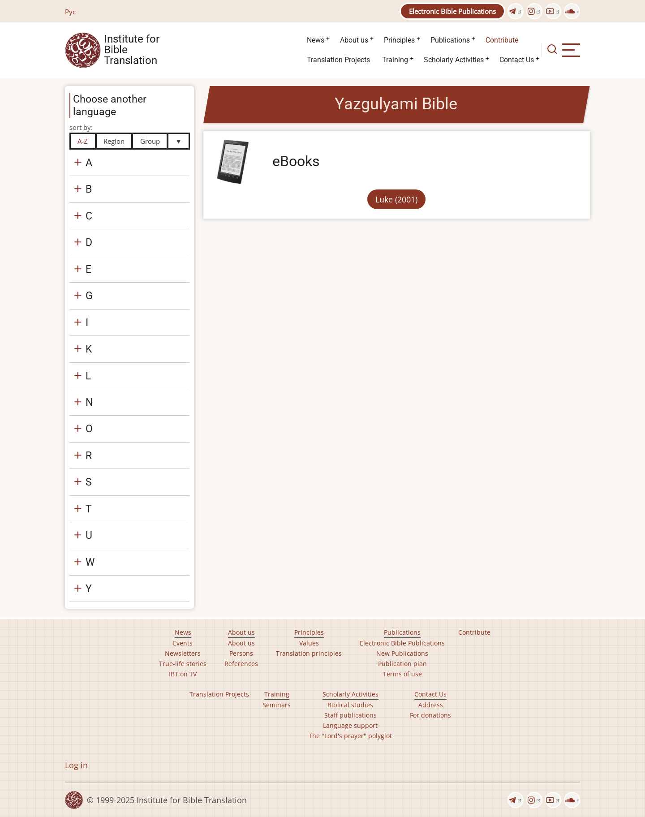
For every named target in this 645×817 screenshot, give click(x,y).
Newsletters (183, 653)
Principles (399, 40)
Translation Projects (338, 60)
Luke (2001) (396, 199)
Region (114, 141)
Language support (350, 725)
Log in (76, 765)
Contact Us (516, 60)
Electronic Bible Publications (452, 11)
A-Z (82, 141)
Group (150, 141)
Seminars (276, 705)
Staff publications (350, 715)
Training (395, 60)
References (241, 663)
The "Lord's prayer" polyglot (350, 735)
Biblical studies (350, 705)
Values (309, 643)
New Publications (402, 653)
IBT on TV (183, 674)
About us (354, 40)
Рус (70, 11)
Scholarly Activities (454, 60)
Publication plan (402, 663)
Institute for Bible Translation (131, 50)
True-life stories (182, 663)
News (315, 40)
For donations (430, 715)
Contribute (502, 40)
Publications (450, 40)
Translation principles (309, 653)
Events (183, 643)
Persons (241, 653)
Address (430, 705)
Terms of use (402, 674)
